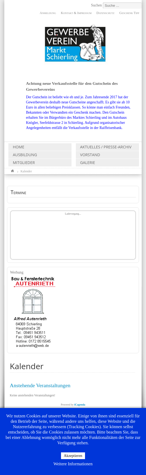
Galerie (87, 162)
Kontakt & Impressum (76, 13)
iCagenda (79, 404)
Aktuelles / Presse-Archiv (106, 146)
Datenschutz (105, 13)
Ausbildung (25, 154)
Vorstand (90, 154)
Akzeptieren (73, 456)
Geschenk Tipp (129, 13)
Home (18, 146)
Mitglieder (24, 162)
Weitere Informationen (73, 464)
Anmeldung (48, 13)
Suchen (97, 5)
